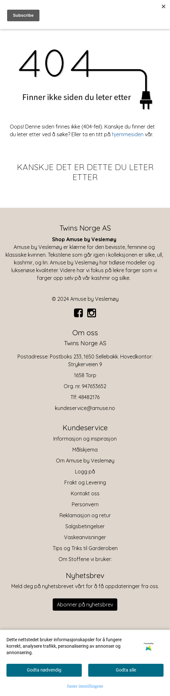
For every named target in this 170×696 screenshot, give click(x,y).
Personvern (85, 504)
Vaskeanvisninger (85, 537)
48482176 (89, 397)
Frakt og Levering (85, 482)
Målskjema (85, 449)
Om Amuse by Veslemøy (85, 460)
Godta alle (126, 669)
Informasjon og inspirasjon (85, 438)
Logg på (85, 471)
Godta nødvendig (44, 669)
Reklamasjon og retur (85, 515)
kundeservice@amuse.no (85, 408)
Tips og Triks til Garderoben (85, 548)
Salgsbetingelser (85, 526)
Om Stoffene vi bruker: (85, 559)
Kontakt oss (85, 493)
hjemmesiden (127, 134)
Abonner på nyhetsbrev (85, 604)
